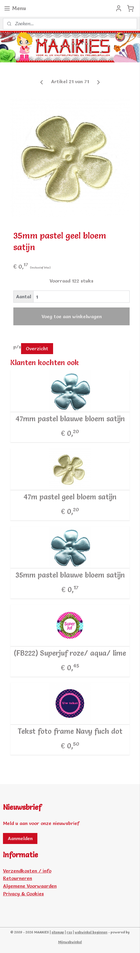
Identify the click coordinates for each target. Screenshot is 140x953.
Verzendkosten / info (27, 871)
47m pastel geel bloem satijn (70, 497)
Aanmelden (20, 838)
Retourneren (17, 878)
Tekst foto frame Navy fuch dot (70, 731)
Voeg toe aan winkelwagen (72, 317)
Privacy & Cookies (23, 894)
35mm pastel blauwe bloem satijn (70, 575)
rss (69, 932)
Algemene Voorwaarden (30, 886)
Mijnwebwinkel (70, 942)
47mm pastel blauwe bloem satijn (70, 419)
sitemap (58, 932)
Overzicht (37, 349)
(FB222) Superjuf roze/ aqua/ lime (70, 653)
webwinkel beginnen (91, 932)
